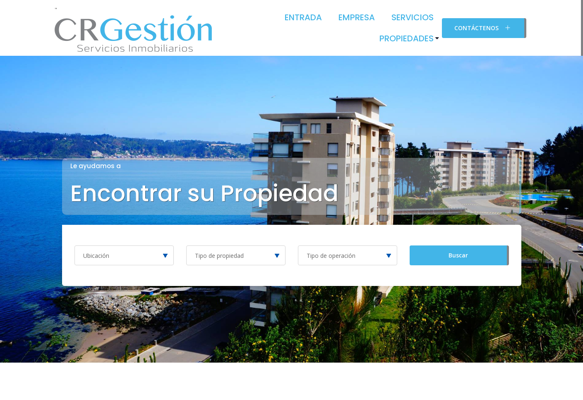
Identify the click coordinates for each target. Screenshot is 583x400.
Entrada (303, 17)
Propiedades (406, 38)
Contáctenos (483, 27)
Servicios (412, 17)
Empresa (356, 17)
